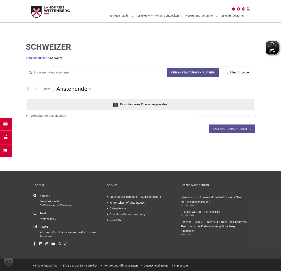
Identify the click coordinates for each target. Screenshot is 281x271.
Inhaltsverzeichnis (46, 265)
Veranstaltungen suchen (192, 72)
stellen (121, 16)
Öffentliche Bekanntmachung (127, 214)
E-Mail (44, 227)
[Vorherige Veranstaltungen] (28, 89)
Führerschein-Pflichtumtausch (127, 202)
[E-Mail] (35, 227)
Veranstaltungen (36, 58)
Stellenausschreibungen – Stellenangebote (135, 197)
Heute (47, 89)
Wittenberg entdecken (159, 16)
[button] (8, 262)
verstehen (202, 16)
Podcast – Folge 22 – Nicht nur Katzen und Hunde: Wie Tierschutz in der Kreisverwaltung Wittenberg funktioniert (214, 226)
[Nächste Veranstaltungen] (35, 89)
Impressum (181, 265)
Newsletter (116, 220)
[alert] (140, 104)
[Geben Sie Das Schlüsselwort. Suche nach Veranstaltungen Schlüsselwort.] (96, 72)
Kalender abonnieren (230, 129)
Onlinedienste (117, 208)
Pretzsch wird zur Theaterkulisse (200, 212)
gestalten (234, 16)
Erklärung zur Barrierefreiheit (80, 265)
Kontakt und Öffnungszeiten (120, 265)
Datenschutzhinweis (156, 265)
